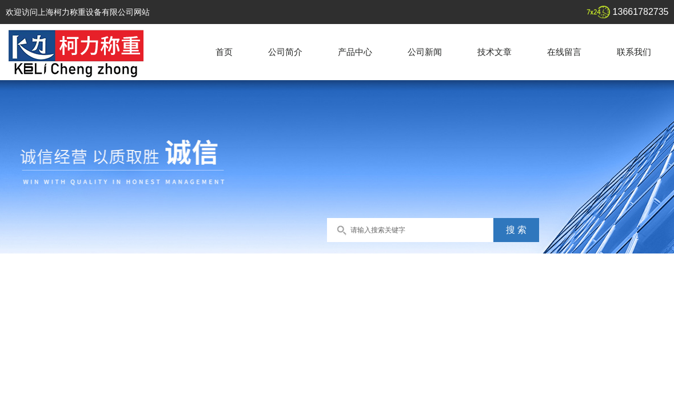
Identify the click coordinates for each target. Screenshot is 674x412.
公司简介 (285, 52)
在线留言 (564, 52)
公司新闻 (425, 52)
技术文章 (494, 52)
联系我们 (634, 52)
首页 (224, 52)
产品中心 (355, 52)
